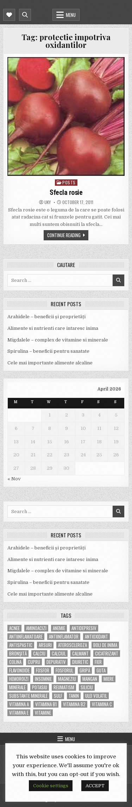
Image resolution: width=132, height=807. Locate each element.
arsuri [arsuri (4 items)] (45, 645)
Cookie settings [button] (50, 785)
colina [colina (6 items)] (15, 662)
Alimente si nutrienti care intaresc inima (52, 328)
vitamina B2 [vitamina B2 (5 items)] (74, 704)
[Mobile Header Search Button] (25, 15)
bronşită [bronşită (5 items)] (18, 653)
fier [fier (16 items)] (98, 662)
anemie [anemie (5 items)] (59, 628)
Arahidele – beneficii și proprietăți (46, 316)
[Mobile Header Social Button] (9, 15)
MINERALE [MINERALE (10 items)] (17, 687)
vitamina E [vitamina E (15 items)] (19, 712)
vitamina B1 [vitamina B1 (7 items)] (46, 704)
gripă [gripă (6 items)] (85, 670)
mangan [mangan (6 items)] (89, 679)
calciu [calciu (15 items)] (39, 653)
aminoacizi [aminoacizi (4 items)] (36, 628)
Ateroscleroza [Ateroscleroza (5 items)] (72, 645)
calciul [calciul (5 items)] (59, 653)
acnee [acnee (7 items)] (14, 628)
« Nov (14, 478)
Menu (71, 14)
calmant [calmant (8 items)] (80, 653)
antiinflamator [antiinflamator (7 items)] (63, 636)
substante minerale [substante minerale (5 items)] (28, 695)
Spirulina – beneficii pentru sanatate (48, 351)
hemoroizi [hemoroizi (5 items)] (19, 679)
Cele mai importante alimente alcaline (50, 362)
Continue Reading (64, 235)
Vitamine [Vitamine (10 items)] (43, 712)
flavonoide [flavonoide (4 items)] (19, 670)
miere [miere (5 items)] (108, 679)
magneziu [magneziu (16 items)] (67, 679)
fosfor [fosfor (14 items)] (42, 670)
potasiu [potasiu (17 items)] (39, 687)
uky (47, 202)
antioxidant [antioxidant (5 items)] (96, 636)
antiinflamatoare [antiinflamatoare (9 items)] (26, 636)
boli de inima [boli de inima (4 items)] (105, 645)
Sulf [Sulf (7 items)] (58, 695)
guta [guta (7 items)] (101, 670)
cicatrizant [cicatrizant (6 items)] (106, 653)
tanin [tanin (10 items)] (74, 695)
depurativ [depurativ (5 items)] (56, 662)
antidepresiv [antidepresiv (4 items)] (83, 628)
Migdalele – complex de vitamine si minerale (57, 340)
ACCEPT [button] (95, 785)
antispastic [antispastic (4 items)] (20, 645)
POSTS (69, 182)
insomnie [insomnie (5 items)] (43, 679)
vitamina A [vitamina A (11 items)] (19, 704)
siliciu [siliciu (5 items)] (87, 687)
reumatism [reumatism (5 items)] (64, 687)
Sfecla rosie (66, 192)
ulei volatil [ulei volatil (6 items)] (96, 695)
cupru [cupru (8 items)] (34, 662)
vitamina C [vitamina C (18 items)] (102, 704)
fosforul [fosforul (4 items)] (64, 670)
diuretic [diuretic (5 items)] (80, 662)
